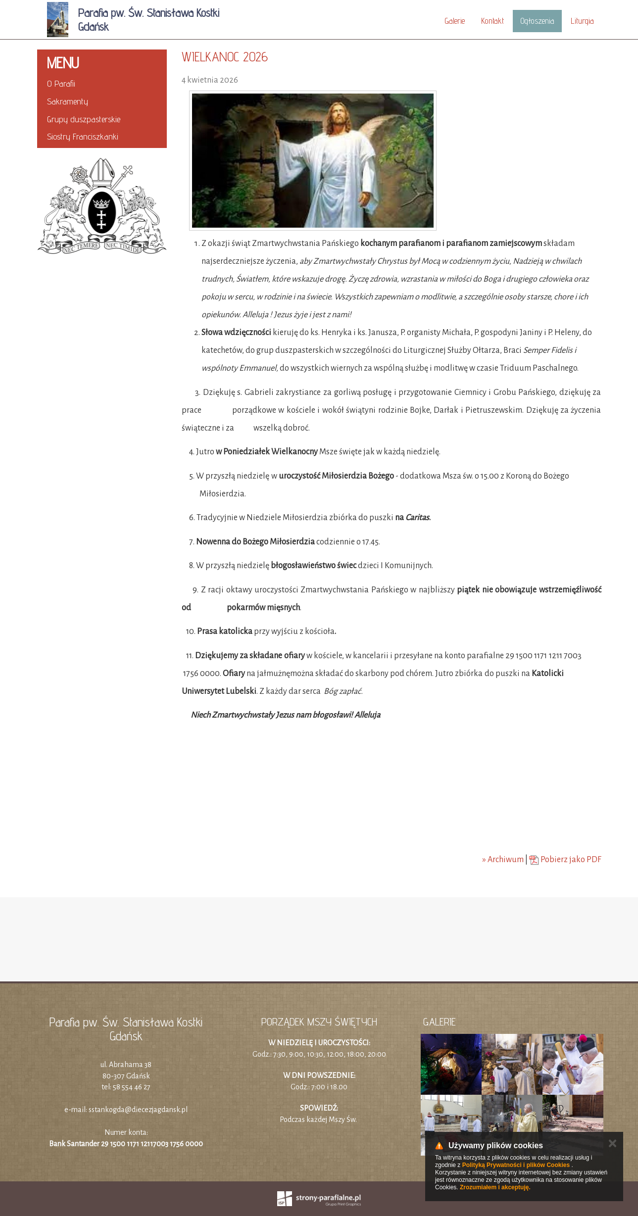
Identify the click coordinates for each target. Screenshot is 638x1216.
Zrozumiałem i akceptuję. (495, 1187)
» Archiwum (503, 859)
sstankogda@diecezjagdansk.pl (138, 1110)
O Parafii (61, 83)
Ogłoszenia (537, 21)
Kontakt (492, 21)
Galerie (454, 21)
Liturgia (582, 21)
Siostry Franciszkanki (82, 136)
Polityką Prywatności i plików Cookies (516, 1165)
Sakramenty (67, 101)
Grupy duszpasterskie (83, 119)
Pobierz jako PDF (565, 859)
